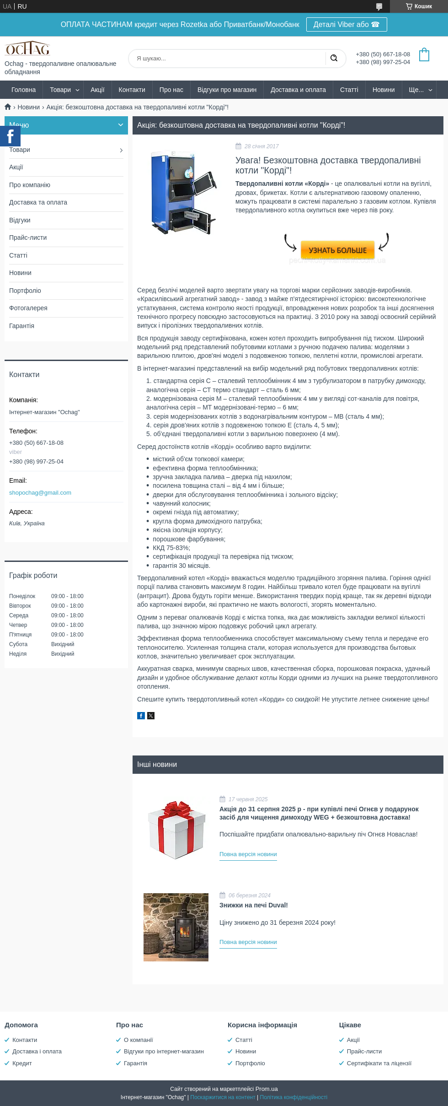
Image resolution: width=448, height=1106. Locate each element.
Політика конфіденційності (294, 1097)
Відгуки (20, 220)
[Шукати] (333, 58)
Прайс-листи (28, 237)
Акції (97, 89)
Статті (349, 89)
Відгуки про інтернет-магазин (164, 1051)
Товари (60, 89)
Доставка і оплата (37, 1051)
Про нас (171, 89)
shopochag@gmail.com (40, 492)
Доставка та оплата (38, 202)
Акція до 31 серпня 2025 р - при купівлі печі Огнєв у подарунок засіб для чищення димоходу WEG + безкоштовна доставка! (319, 813)
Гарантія (21, 325)
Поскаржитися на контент (222, 1097)
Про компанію (29, 185)
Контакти (132, 89)
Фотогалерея (28, 308)
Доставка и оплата (298, 89)
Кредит (22, 1063)
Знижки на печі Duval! (253, 905)
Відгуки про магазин (226, 89)
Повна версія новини (248, 854)
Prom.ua (267, 1088)
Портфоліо (25, 290)
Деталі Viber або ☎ (347, 24)
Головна (23, 89)
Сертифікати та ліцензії (379, 1063)
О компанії (138, 1039)
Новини (384, 89)
